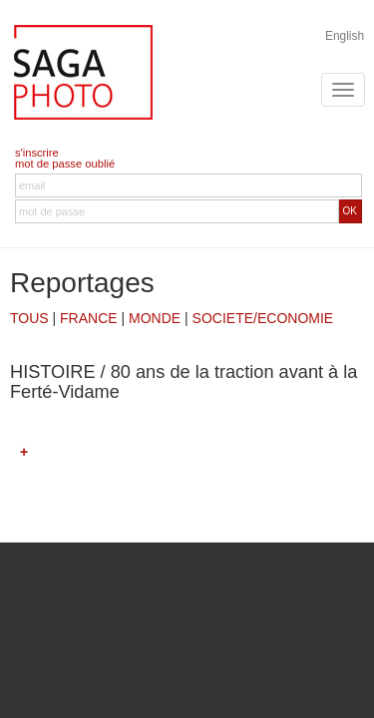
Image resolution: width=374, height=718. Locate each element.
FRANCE (89, 318)
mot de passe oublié (65, 164)
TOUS (29, 318)
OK (350, 210)
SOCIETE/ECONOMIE (263, 318)
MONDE (155, 318)
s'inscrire (37, 153)
